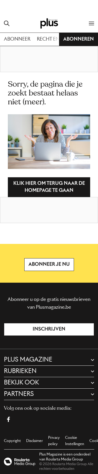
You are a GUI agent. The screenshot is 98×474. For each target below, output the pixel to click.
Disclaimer (34, 441)
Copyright (12, 441)
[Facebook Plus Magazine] (8, 419)
